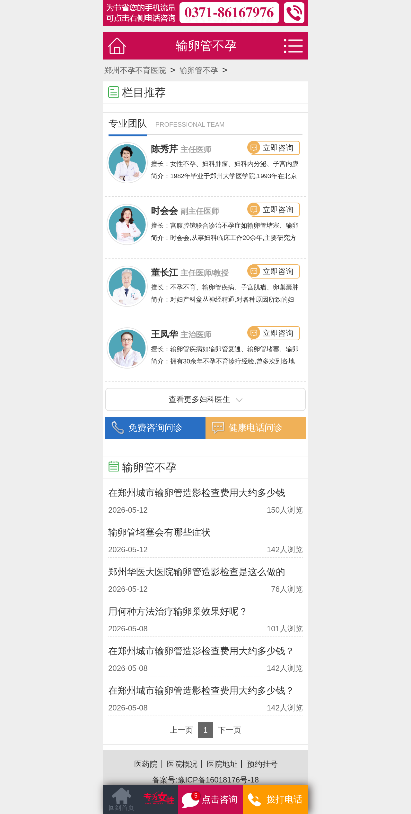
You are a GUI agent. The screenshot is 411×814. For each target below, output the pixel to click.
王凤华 (164, 334)
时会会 (164, 211)
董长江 (164, 273)
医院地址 (222, 764)
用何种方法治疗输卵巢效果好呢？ (178, 611)
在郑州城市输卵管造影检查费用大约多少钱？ (201, 651)
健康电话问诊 (256, 428)
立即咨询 (278, 147)
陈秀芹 (164, 149)
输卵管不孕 (198, 70)
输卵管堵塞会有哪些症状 (159, 532)
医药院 (145, 764)
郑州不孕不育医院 (135, 70)
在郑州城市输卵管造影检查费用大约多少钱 (196, 493)
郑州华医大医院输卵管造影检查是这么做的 (196, 572)
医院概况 (182, 764)
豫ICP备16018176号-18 (218, 779)
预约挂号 (262, 764)
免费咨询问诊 (155, 428)
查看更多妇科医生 (205, 399)
